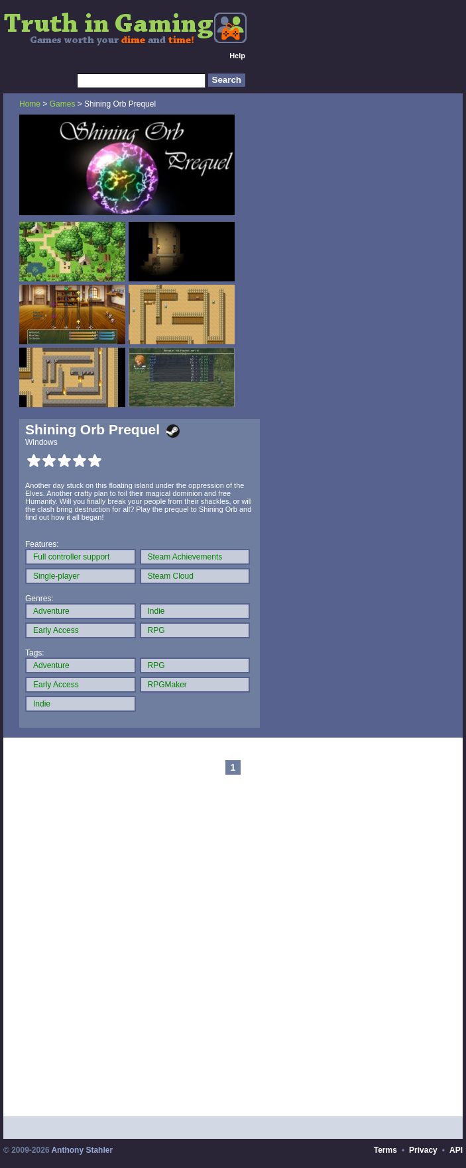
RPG (156, 630)
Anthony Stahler (82, 1150)
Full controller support (71, 556)
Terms (385, 1150)
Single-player (56, 576)
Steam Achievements (185, 556)
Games (63, 104)
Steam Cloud (171, 576)
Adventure (51, 611)
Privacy (423, 1150)
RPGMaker (167, 684)
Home (29, 104)
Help (237, 56)
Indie (156, 611)
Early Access (56, 630)
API (456, 1150)
